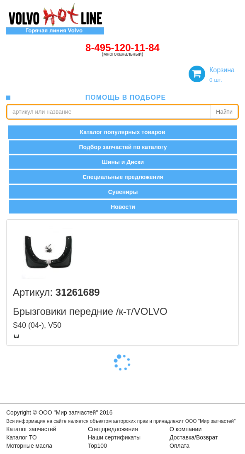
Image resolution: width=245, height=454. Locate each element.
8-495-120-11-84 (122, 47)
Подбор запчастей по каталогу (123, 147)
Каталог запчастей (31, 429)
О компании (185, 429)
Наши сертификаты (114, 437)
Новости (123, 207)
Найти (224, 111)
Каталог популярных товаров (122, 132)
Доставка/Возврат (194, 437)
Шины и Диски (123, 162)
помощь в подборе (125, 97)
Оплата (179, 445)
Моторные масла (29, 445)
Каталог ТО (21, 437)
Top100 (97, 445)
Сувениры (123, 192)
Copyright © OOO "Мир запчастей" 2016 (59, 412)
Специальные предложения (122, 177)
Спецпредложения (113, 429)
